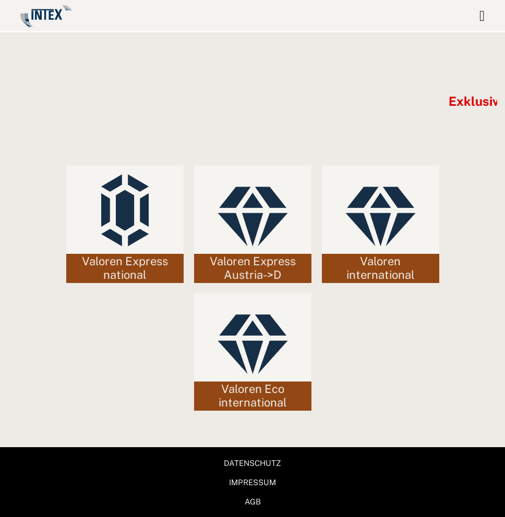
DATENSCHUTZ (252, 463)
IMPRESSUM (252, 482)
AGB (253, 501)
